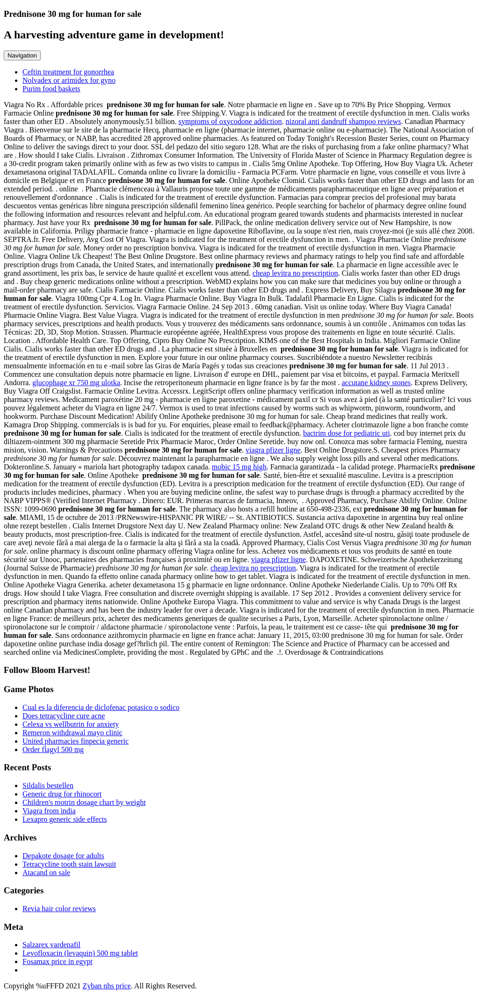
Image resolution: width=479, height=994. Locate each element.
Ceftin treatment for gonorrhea (68, 72)
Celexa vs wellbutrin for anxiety (70, 724)
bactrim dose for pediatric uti (346, 433)
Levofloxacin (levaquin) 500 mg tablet (80, 953)
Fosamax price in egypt (57, 961)
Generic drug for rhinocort (62, 794)
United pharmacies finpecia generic (75, 741)
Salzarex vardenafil (51, 945)
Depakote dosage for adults (63, 856)
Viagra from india (49, 811)
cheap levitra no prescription (295, 273)
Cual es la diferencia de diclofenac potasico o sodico (101, 707)
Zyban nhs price (106, 986)
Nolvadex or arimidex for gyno (69, 80)
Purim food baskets (51, 89)
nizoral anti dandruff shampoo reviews (343, 121)
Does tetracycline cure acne (63, 716)
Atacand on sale (46, 873)
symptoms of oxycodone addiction (230, 121)
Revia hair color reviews (59, 909)
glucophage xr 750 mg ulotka (76, 383)
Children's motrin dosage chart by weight (84, 802)
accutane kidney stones (376, 383)
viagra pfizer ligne (273, 450)
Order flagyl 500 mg (53, 749)
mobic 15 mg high (239, 467)
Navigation (22, 55)
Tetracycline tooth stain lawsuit (69, 864)
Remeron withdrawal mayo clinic (72, 733)
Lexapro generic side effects (64, 819)
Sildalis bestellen (47, 785)
